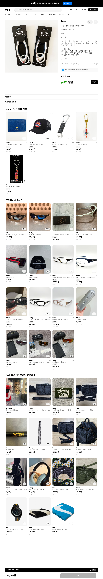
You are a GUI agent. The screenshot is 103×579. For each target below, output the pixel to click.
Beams (8, 142)
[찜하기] (90, 22)
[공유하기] (95, 22)
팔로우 (94, 82)
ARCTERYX (9, 408)
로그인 (84, 10)
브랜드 (43, 14)
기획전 (69, 14)
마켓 (70, 10)
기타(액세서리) (75, 64)
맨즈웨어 (8, 14)
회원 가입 (93, 10)
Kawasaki (8, 185)
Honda (54, 142)
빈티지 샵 (61, 14)
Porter (31, 408)
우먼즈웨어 (18, 14)
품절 (78, 575)
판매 (77, 10)
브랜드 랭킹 (52, 14)
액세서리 (67, 64)
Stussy (54, 408)
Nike (53, 488)
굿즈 (36, 14)
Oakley (63, 21)
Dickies (31, 142)
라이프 (28, 14)
